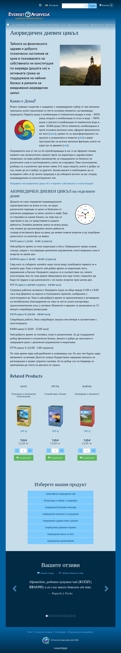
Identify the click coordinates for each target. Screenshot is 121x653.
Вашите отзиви (45, 573)
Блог (64, 24)
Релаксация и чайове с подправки (60, 500)
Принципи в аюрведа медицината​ (43, 24)
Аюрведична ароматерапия (60, 540)
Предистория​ (18, 24)
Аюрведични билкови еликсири (60, 507)
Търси (92, 5)
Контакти (110, 24)
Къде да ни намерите (78, 24)
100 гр (23, 415)
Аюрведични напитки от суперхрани (60, 514)
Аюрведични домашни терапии (60, 527)
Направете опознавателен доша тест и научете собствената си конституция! (54, 183)
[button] (14, 599)
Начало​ (9, 24)
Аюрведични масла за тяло (60, 534)
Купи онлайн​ (97, 24)
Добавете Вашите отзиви (71, 573)
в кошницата (25, 457)
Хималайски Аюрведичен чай (60, 493)
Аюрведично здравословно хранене (60, 520)
